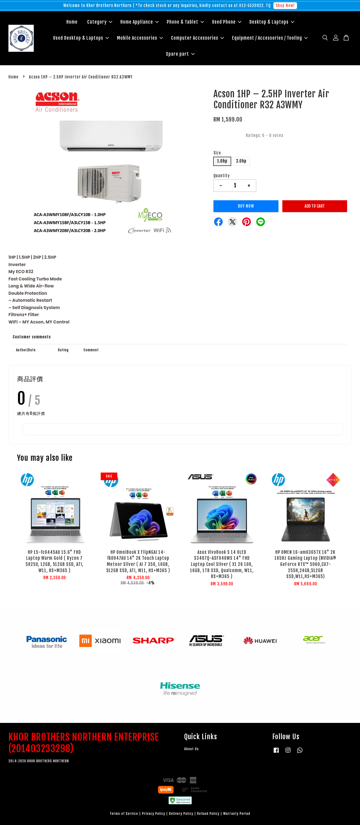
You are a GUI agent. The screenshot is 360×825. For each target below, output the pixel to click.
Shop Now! (285, 5)
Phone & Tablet (185, 22)
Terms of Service (124, 813)
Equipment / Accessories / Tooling (270, 38)
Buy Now (246, 206)
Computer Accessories (197, 38)
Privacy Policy (153, 813)
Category (99, 22)
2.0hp (241, 161)
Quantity (221, 175)
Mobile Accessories (140, 38)
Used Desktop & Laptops (81, 38)
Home (72, 22)
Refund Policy (208, 813)
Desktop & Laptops (271, 22)
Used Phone (226, 22)
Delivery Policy (181, 813)
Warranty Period (236, 813)
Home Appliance (139, 22)
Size (217, 152)
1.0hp (222, 161)
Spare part (180, 54)
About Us (191, 749)
